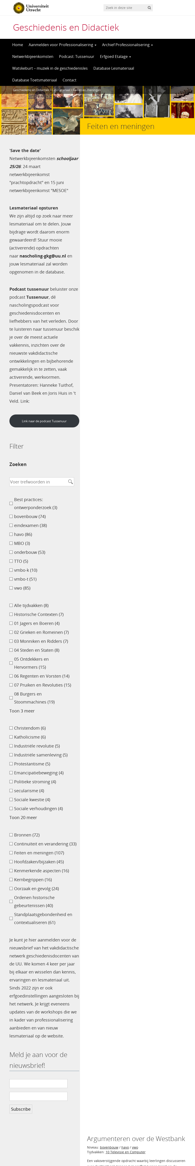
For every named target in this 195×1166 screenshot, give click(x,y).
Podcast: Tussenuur (76, 56)
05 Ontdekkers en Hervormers (129, 235)
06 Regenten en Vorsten (124, 499)
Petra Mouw (177, 460)
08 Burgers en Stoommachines (130, 296)
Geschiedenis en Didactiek (66, 27)
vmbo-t (126, 230)
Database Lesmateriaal (113, 68)
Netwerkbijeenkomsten (32, 56)
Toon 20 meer (23, 817)
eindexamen (131, 369)
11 (113, 811)
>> (121, 811)
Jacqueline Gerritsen (169, 529)
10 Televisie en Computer (126, 166)
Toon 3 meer (22, 711)
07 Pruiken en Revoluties (125, 569)
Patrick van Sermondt (168, 604)
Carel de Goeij (109, 196)
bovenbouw (109, 161)
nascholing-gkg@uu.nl (43, 256)
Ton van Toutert (173, 399)
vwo (135, 161)
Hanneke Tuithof (173, 734)
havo (125, 161)
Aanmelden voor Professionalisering (62, 44)
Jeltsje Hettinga (174, 795)
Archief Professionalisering (127, 44)
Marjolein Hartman (170, 326)
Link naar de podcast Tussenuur (43, 421)
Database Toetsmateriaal (34, 80)
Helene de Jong (142, 196)
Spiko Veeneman (172, 673)
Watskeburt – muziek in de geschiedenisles (50, 68)
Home (17, 44)
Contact (69, 80)
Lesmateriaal (61, 90)
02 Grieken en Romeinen (125, 643)
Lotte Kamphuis (173, 265)
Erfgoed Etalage (115, 56)
